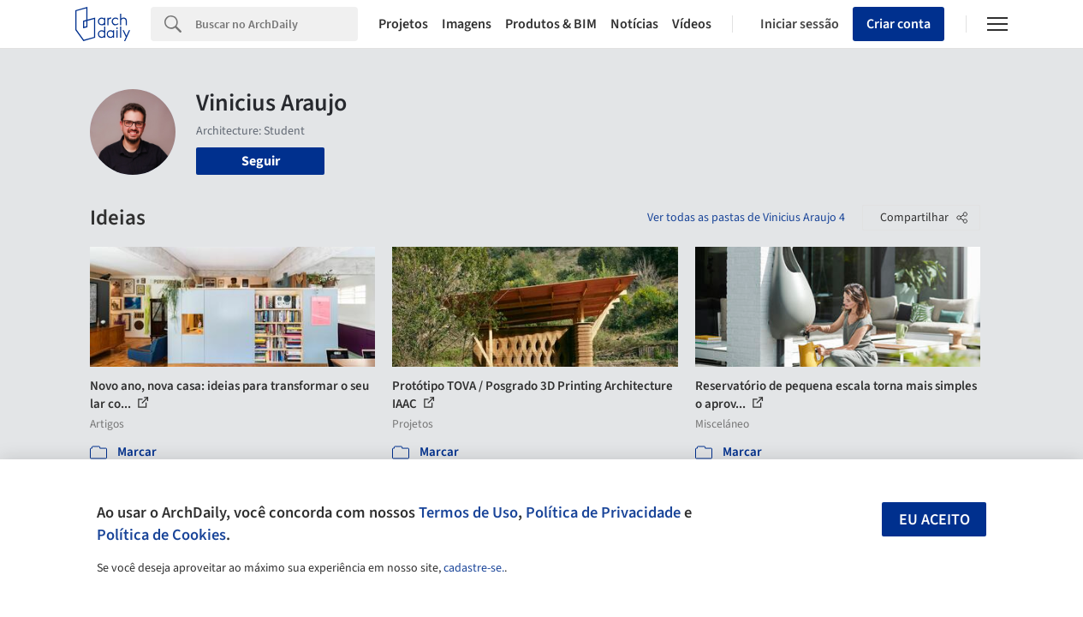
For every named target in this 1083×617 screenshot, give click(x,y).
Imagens (466, 24)
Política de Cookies (161, 535)
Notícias (634, 24)
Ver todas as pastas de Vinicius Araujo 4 (746, 218)
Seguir (260, 161)
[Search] (276, 24)
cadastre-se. (473, 568)
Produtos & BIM (551, 24)
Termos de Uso (468, 512)
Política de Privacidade (603, 512)
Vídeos (691, 24)
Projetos (403, 24)
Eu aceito (934, 519)
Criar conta (898, 24)
